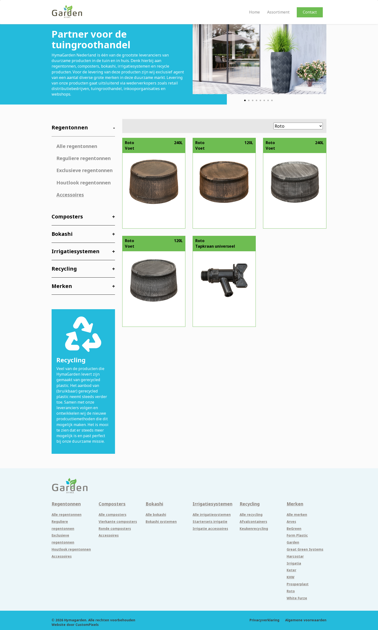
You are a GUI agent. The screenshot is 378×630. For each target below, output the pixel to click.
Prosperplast (298, 584)
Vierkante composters (118, 521)
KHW (290, 577)
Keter (291, 570)
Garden (293, 542)
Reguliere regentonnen (83, 158)
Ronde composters (115, 528)
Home (254, 12)
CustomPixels (87, 625)
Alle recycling (251, 514)
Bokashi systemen (161, 521)
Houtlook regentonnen (83, 182)
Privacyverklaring (264, 620)
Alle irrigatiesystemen (212, 514)
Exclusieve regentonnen (84, 170)
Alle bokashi (156, 514)
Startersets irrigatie (210, 521)
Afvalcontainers (253, 521)
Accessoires (70, 194)
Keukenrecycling (254, 528)
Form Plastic (297, 535)
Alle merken (297, 514)
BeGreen (294, 528)
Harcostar (295, 556)
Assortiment (278, 12)
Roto (291, 591)
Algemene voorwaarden (305, 620)
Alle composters (112, 514)
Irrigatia (294, 563)
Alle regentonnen (76, 146)
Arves (291, 521)
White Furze (297, 598)
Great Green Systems (305, 549)
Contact (310, 12)
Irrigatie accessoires (210, 528)
